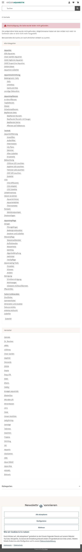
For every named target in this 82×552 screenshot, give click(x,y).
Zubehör (10, 176)
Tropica (7, 437)
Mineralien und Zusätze (13, 304)
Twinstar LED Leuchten (15, 170)
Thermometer (12, 206)
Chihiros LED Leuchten (15, 163)
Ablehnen (41, 527)
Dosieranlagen (9, 215)
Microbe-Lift (8, 399)
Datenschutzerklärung (48, 541)
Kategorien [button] (7, 486)
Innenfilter (11, 137)
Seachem (7, 433)
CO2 (5, 179)
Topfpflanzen (9, 103)
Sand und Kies (12, 88)
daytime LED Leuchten (15, 166)
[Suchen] (77, 8)
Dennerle (7, 362)
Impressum (8, 545)
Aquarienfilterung (11, 134)
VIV (5, 445)
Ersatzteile (11, 157)
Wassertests (11, 247)
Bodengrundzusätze (14, 230)
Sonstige (7, 424)
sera (6, 408)
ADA (5, 458)
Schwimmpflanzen (11, 109)
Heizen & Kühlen (10, 196)
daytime (7, 358)
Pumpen (7, 209)
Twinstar (7, 429)
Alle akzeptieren (41, 514)
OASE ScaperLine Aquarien (14, 63)
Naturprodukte (10, 307)
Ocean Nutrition (10, 416)
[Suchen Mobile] (38, 8)
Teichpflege (11, 260)
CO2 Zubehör (12, 189)
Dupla (6, 370)
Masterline (8, 395)
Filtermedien (12, 144)
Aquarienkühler (13, 202)
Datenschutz (18, 545)
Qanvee (7, 337)
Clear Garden (9, 354)
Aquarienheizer (13, 199)
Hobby (6, 387)
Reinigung (8, 276)
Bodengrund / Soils (11, 78)
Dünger (7, 224)
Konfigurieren (41, 521)
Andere (10, 273)
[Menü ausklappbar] (3, 1)
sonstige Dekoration (11, 91)
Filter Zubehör (12, 153)
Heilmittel (10, 256)
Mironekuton (9, 404)
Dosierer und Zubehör (15, 233)
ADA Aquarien (9, 53)
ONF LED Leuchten (14, 173)
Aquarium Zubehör (11, 70)
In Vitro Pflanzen (10, 99)
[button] (69, 2)
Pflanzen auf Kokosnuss (16, 126)
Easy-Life (7, 375)
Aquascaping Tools (11, 263)
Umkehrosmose (10, 193)
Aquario (7, 449)
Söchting (10, 250)
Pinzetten (10, 266)
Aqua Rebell (8, 462)
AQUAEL (7, 470)
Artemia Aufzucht (11, 310)
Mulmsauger (12, 282)
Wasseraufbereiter (14, 240)
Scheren (10, 269)
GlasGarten (8, 454)
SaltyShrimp (8, 420)
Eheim (6, 383)
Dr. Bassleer (8, 341)
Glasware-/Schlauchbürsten (17, 286)
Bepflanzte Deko (10, 112)
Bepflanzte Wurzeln (14, 116)
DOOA (6, 366)
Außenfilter (11, 140)
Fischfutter (8, 297)
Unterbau (10, 85)
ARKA (6, 345)
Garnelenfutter (10, 301)
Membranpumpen (14, 212)
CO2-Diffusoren (13, 183)
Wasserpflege (9, 237)
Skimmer (10, 150)
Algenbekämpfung (14, 253)
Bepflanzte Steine (13, 122)
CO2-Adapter (12, 186)
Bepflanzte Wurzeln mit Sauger (18, 119)
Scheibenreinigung (14, 279)
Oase (6, 412)
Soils (9, 81)
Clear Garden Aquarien (13, 57)
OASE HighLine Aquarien (13, 60)
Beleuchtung (9, 160)
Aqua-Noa (8, 466)
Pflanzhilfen (8, 289)
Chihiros (7, 350)
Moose (6, 106)
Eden (6, 379)
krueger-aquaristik (11, 391)
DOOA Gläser (9, 66)
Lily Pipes (10, 147)
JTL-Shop (45, 549)
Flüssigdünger (12, 227)
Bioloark (7, 474)
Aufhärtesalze (12, 243)
